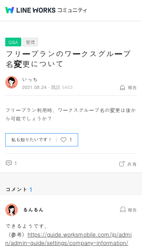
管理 (30, 42)
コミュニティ (72, 10)
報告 (132, 87)
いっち (30, 79)
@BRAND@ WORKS (30, 10)
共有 (132, 163)
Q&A (13, 42)
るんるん (33, 209)
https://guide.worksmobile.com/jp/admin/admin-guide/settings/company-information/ (68, 238)
